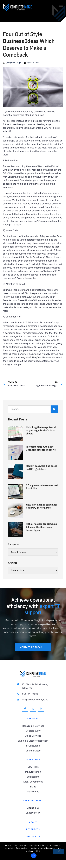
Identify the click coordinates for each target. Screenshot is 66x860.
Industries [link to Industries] (33, 759)
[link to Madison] (33, 808)
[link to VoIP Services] (33, 750)
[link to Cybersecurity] (33, 731)
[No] (58, 851)
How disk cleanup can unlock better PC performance (41, 506)
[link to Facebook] (25, 709)
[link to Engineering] (33, 777)
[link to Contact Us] (33, 647)
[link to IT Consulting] (33, 746)
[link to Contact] (33, 836)
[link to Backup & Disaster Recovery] (33, 741)
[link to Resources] (33, 829)
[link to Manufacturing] (33, 772)
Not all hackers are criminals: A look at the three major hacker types (42, 527)
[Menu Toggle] (61, 7)
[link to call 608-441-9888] (33, 694)
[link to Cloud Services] (33, 736)
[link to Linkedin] (41, 709)
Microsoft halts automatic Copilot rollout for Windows (41, 448)
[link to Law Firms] (33, 767)
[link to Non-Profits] (33, 791)
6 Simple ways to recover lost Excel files (42, 487)
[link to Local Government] (33, 782)
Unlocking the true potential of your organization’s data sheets (41, 430)
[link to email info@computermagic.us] (33, 699)
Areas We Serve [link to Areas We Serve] (33, 800)
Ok (33, 856)
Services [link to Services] (33, 718)
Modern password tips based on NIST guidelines (41, 467)
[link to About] (33, 822)
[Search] (54, 409)
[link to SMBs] (33, 786)
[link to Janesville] (33, 813)
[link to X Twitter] (33, 709)
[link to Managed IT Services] (33, 726)
